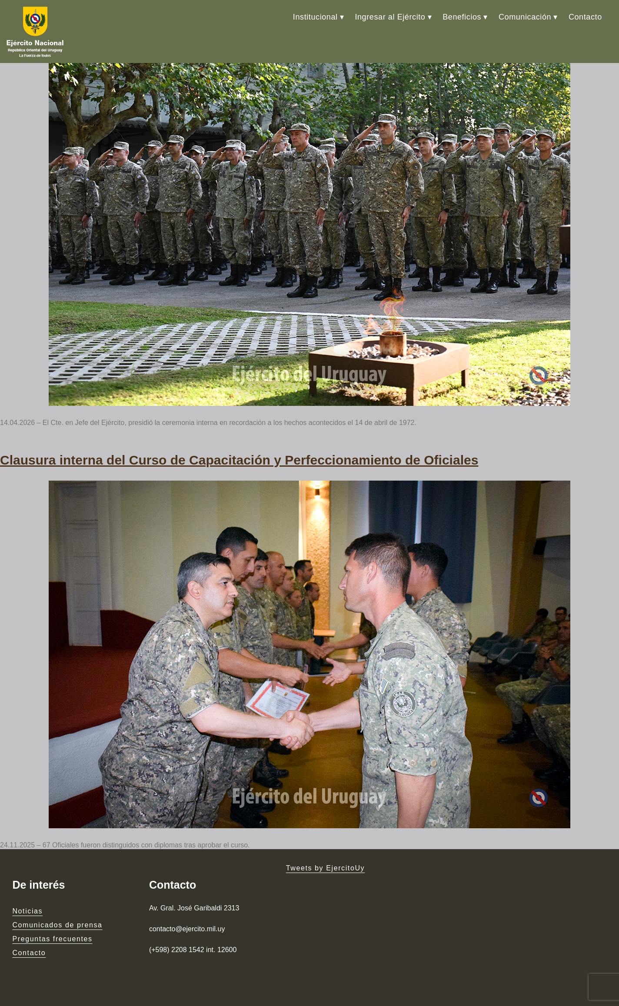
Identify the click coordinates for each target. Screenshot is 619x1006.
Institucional (315, 17)
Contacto (585, 17)
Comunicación (525, 17)
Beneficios (462, 17)
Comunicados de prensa (57, 925)
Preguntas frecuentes (52, 939)
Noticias (27, 911)
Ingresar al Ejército (390, 17)
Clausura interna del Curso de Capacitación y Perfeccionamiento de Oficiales (239, 460)
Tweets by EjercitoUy (325, 868)
